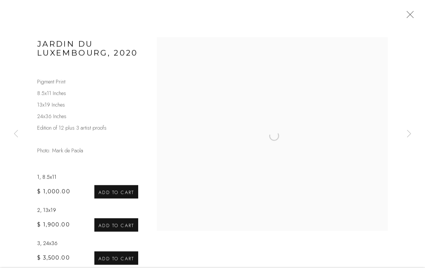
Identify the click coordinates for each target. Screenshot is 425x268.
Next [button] (409, 134)
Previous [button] (16, 134)
